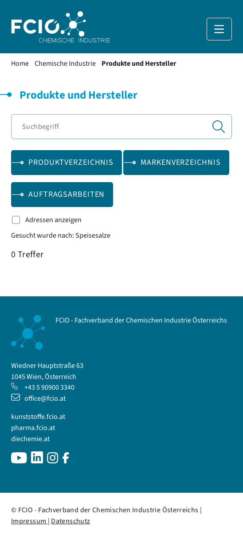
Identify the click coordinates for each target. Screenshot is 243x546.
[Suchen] (218, 126)
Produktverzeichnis (71, 162)
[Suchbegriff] (121, 126)
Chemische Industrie (65, 63)
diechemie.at (30, 439)
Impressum (29, 521)
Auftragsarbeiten (66, 194)
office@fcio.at (38, 398)
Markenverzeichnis (180, 162)
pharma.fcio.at (33, 428)
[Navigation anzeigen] (219, 29)
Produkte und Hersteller (139, 63)
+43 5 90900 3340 (42, 387)
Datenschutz (70, 521)
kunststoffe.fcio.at (38, 417)
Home (20, 63)
